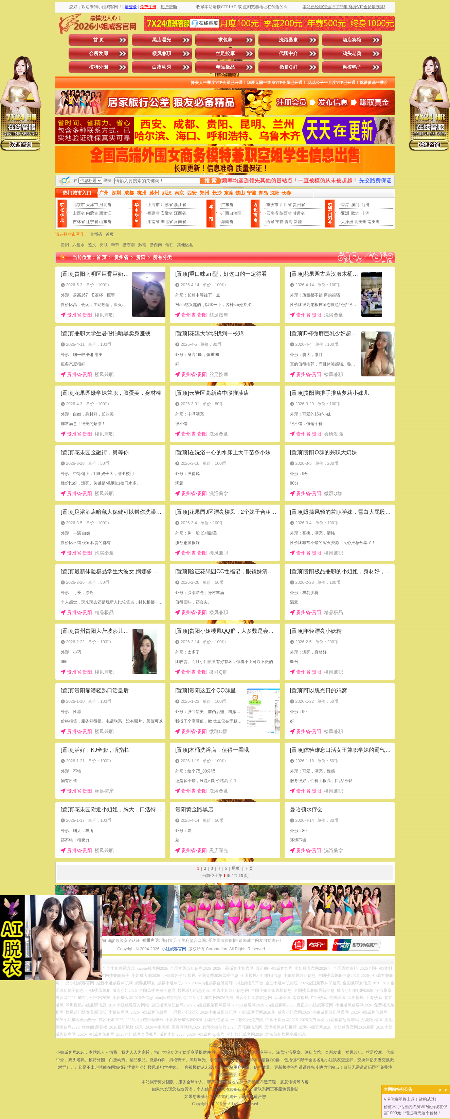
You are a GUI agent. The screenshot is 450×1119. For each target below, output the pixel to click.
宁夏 (279, 221)
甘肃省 (299, 213)
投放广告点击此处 (225, 1045)
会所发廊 (98, 53)
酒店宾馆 (351, 40)
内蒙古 (92, 213)
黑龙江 (105, 213)
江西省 (180, 213)
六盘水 (78, 244)
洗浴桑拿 (288, 40)
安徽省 (167, 213)
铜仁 (169, 244)
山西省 (79, 213)
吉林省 (79, 221)
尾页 (236, 868)
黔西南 (156, 244)
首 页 (98, 40)
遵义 (92, 244)
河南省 (180, 221)
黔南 (142, 244)
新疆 (298, 221)
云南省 (272, 213)
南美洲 (373, 221)
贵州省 (299, 204)
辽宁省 (92, 221)
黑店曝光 (161, 40)
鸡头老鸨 (351, 53)
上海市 (153, 204)
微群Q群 (289, 67)
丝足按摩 (225, 53)
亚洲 (345, 213)
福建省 (153, 213)
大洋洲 (347, 221)
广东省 (227, 204)
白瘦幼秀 (161, 67)
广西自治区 (231, 213)
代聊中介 (288, 53)
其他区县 (185, 244)
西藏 (270, 221)
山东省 (105, 221)
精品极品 (225, 67)
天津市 (92, 204)
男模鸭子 (351, 67)
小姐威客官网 (174, 949)
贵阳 (65, 244)
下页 (249, 868)
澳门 (355, 204)
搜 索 (210, 181)
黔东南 (129, 244)
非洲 (365, 213)
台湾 (365, 204)
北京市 (79, 204)
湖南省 (153, 221)
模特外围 (98, 67)
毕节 (115, 244)
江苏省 (167, 204)
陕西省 (286, 213)
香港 (345, 204)
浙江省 (180, 204)
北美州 (360, 221)
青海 (289, 221)
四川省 (286, 204)
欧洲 (355, 213)
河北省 (105, 204)
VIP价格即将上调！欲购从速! (410, 1099)
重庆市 (272, 204)
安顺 (104, 244)
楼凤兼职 (161, 53)
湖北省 (167, 221)
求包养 (225, 40)
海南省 (227, 221)
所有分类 (162, 257)
